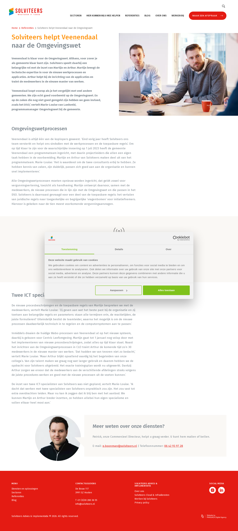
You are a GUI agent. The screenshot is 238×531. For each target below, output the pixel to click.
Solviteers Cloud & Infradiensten (152, 495)
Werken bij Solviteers (146, 498)
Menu (15, 483)
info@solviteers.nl (85, 504)
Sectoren (75, 15)
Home (15, 28)
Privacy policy (142, 502)
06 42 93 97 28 (173, 446)
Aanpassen (118, 290)
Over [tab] (169, 249)
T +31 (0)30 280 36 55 (86, 500)
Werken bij (178, 15)
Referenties (132, 15)
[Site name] (25, 11)
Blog (147, 15)
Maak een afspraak (204, 15)
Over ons (161, 15)
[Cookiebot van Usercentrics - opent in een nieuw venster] (175, 238)
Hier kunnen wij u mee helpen (103, 15)
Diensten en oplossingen (25, 488)
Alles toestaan (166, 290)
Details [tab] (119, 249)
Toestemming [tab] (69, 249)
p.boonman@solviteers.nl (119, 446)
